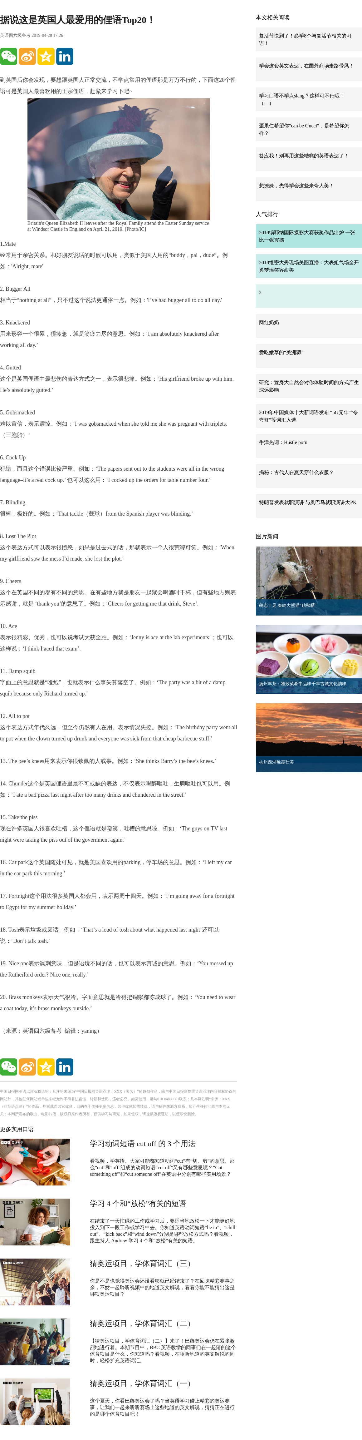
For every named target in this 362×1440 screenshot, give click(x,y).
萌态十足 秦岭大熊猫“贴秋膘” (287, 605)
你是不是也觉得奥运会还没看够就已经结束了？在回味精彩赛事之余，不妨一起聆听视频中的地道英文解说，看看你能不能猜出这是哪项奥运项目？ (162, 1287)
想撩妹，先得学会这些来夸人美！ (296, 185)
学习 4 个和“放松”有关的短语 (138, 1204)
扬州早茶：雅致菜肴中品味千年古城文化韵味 (302, 683)
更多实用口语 (17, 1129)
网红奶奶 (269, 322)
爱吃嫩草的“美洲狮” (281, 352)
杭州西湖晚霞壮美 (276, 762)
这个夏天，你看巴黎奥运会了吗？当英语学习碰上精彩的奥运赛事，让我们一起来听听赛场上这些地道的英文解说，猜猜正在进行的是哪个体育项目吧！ (162, 1407)
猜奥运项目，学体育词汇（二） (142, 1323)
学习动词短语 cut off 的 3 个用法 (143, 1144)
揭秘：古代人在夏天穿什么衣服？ (296, 472)
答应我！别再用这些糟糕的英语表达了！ (304, 155)
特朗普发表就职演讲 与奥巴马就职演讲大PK (307, 502)
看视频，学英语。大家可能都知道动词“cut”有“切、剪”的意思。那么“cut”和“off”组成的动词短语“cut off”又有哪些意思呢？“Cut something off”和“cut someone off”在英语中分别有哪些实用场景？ (162, 1167)
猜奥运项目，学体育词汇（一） (142, 1383)
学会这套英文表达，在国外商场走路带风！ (306, 65)
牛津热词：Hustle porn (283, 442)
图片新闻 (267, 536)
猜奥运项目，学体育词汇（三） (142, 1263)
